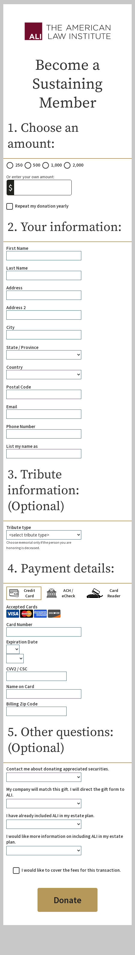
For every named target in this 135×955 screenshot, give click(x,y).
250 (18, 165)
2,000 (78, 165)
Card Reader (103, 593)
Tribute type (18, 527)
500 (36, 165)
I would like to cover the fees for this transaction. (71, 870)
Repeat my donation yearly (41, 206)
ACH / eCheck (61, 593)
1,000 (56, 165)
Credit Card (22, 593)
